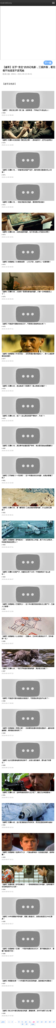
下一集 (48, 62)
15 (46, 1022)
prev (3, 1022)
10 (26, 1022)
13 (37, 1022)
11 (30, 1022)
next (32, 1024)
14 (42, 1022)
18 (22, 1024)
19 (26, 1024)
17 (54, 1022)
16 (50, 1022)
